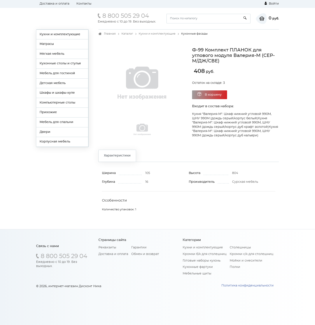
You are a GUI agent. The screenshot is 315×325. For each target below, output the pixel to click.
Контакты (83, 3)
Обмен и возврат (145, 254)
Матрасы (47, 44)
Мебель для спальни (56, 122)
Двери (45, 132)
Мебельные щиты (197, 273)
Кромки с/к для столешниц (251, 254)
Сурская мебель (245, 181)
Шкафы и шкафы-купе (57, 92)
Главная (110, 33)
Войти (271, 3)
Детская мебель (53, 83)
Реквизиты (107, 247)
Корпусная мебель (55, 141)
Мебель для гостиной (57, 73)
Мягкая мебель (52, 53)
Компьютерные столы (57, 102)
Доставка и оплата (54, 3)
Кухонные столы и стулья (60, 63)
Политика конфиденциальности (247, 285)
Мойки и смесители (246, 260)
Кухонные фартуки (198, 267)
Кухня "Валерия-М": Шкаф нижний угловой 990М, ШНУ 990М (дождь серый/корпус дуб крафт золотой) (231, 122)
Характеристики (117, 155)
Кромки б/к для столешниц (205, 254)
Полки (235, 267)
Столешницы (240, 247)
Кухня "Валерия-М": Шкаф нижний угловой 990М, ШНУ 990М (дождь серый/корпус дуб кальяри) (235, 131)
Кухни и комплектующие (60, 34)
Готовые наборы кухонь (201, 260)
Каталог (127, 33)
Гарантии (139, 247)
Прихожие (48, 112)
